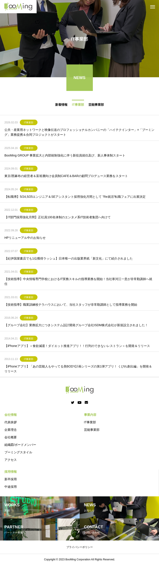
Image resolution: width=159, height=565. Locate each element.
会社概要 (10, 437)
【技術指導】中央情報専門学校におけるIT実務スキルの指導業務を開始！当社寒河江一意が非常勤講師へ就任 (78, 282)
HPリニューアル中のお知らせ (25, 239)
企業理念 (10, 429)
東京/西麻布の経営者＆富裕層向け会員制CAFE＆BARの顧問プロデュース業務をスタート (66, 177)
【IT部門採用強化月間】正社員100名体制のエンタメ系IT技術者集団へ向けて (57, 218)
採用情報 (10, 471)
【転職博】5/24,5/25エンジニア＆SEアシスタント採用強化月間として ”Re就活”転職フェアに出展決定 (75, 197)
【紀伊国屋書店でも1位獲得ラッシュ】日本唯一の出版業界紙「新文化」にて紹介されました (68, 259)
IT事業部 (78, 105)
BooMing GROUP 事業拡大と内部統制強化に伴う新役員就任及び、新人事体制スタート (64, 156)
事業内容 (90, 414)
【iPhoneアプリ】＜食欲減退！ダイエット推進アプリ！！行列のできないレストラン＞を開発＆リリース (77, 346)
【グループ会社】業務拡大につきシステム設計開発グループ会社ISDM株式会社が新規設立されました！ (76, 326)
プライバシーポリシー (79, 547)
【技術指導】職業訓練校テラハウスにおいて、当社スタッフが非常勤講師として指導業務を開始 (70, 305)
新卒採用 (10, 479)
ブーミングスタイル (18, 452)
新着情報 (61, 105)
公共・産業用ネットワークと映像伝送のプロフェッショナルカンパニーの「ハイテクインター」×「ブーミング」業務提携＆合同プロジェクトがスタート (79, 133)
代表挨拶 (10, 422)
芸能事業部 (96, 105)
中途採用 (10, 486)
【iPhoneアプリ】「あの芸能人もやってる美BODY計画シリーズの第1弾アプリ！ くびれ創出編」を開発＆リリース (78, 370)
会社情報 (10, 414)
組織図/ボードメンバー (20, 444)
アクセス (10, 459)
